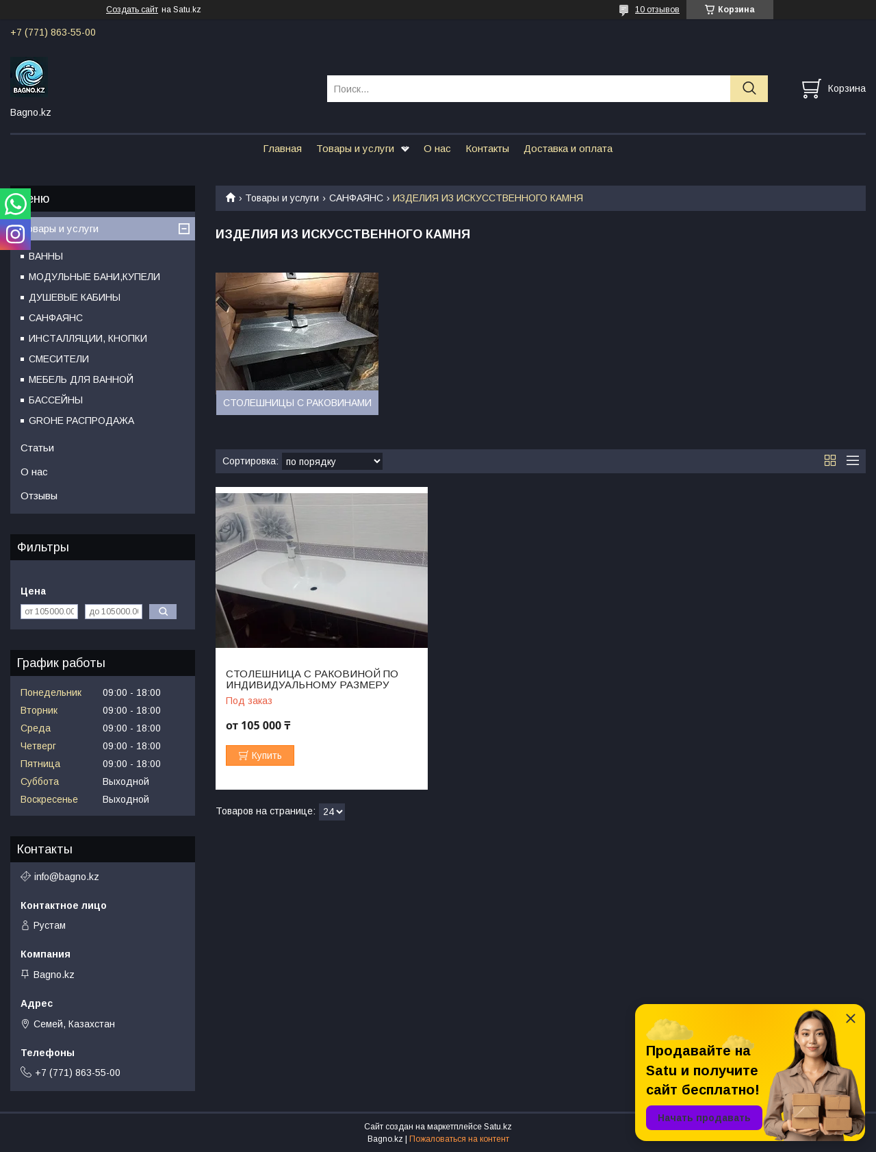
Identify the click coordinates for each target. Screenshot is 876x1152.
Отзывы (39, 495)
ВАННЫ (46, 256)
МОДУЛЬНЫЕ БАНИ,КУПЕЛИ (94, 276)
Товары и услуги (355, 148)
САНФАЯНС (356, 197)
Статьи (37, 447)
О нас (437, 148)
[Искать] (749, 88)
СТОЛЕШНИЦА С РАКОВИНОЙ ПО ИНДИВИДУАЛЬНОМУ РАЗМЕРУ (312, 679)
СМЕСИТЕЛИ (59, 358)
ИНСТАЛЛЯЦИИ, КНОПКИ (88, 338)
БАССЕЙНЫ (56, 400)
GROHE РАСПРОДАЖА (81, 420)
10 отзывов (657, 9)
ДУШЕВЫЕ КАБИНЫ (74, 297)
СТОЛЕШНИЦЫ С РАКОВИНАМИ (297, 402)
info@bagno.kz (66, 876)
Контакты (487, 148)
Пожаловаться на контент (459, 1139)
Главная (282, 148)
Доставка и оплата (568, 148)
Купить (267, 755)
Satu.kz (498, 1126)
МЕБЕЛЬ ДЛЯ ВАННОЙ (81, 379)
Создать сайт (132, 9)
